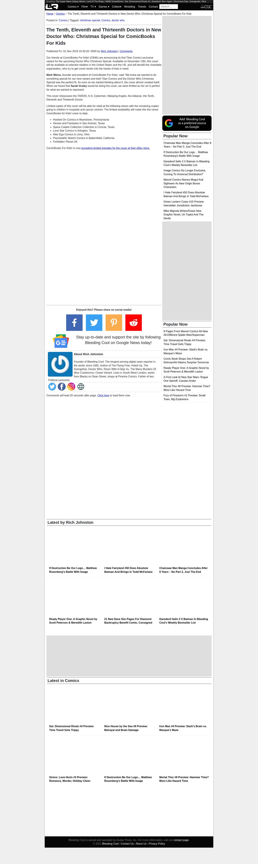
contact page (181, 840)
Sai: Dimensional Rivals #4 (137, 1)
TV (93, 6)
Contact (153, 6)
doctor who (118, 20)
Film (84, 6)
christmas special (90, 20)
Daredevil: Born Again (162, 1)
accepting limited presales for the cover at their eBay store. (115, 148)
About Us (141, 843)
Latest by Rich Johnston (70, 522)
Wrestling (129, 6)
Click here (103, 395)
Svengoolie (195, 1)
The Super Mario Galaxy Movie (70, 1)
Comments (126, 51)
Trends (142, 6)
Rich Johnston (109, 51)
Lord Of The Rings (95, 1)
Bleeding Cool (110, 843)
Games (104, 6)
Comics (73, 6)
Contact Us (127, 843)
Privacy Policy (157, 843)
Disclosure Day (181, 1)
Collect (116, 6)
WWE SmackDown (114, 1)
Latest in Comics (63, 680)
